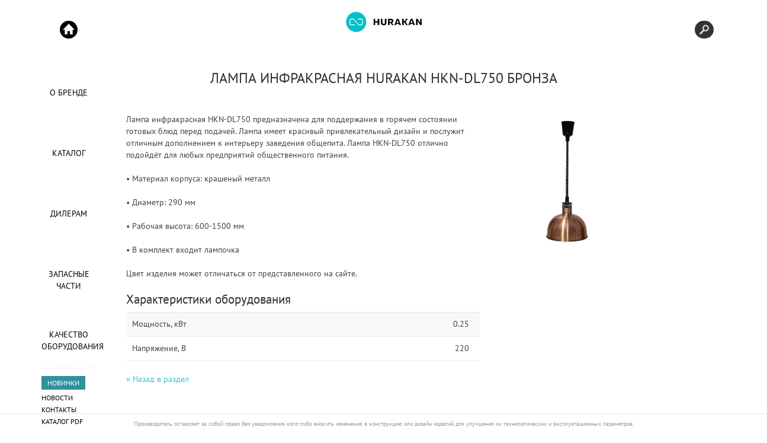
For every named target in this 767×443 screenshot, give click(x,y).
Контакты (58, 409)
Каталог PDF (62, 421)
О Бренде (69, 92)
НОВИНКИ (63, 382)
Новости (57, 397)
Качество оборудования (68, 340)
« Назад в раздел (157, 379)
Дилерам (68, 213)
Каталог (68, 153)
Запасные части (69, 280)
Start (69, 30)
